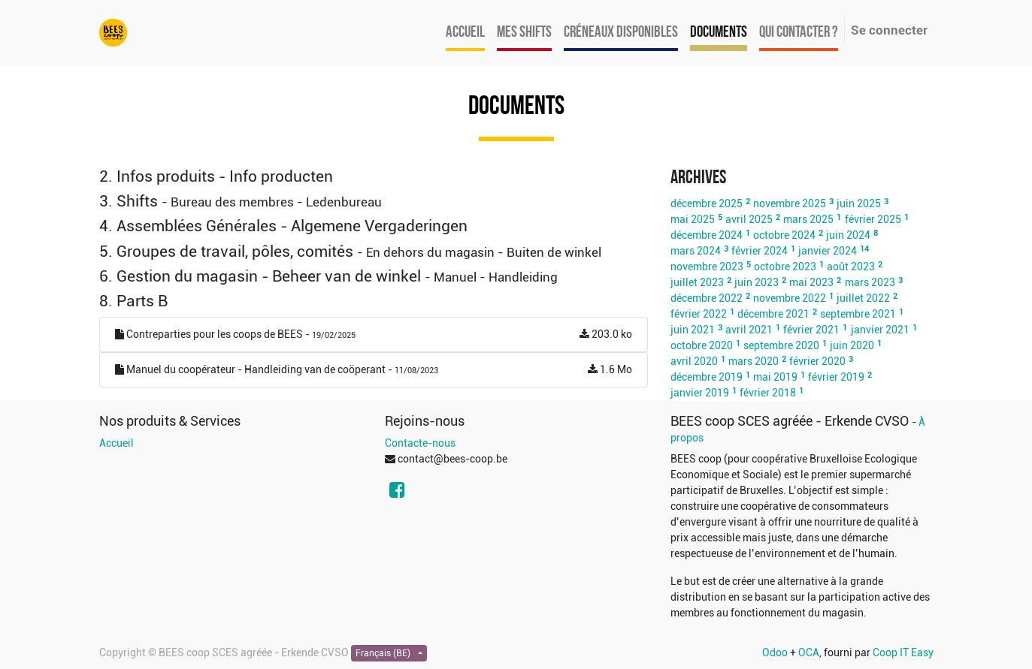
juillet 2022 (863, 298)
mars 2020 (753, 361)
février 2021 (811, 330)
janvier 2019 (699, 393)
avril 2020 (694, 361)
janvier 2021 (880, 330)
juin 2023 (756, 282)
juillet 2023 (697, 282)
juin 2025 (859, 203)
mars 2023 (870, 282)
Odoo (775, 652)
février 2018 (768, 393)
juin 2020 (852, 345)
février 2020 (817, 361)
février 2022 (698, 314)
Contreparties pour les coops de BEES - (373, 334)
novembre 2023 (706, 267)
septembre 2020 (781, 345)
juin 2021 (692, 330)
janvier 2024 (827, 251)
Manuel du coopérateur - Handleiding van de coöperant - (373, 370)
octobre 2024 (784, 235)
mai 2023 (811, 282)
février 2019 (836, 377)
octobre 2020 (701, 345)
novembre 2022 (789, 298)
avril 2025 (749, 219)
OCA (808, 652)
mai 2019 (775, 377)
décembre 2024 (706, 235)
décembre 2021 (773, 314)
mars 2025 (808, 219)
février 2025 (873, 219)
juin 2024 (848, 235)
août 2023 (851, 267)
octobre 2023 (785, 267)
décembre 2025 (706, 203)
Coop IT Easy (903, 652)
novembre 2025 (789, 203)
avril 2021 (749, 330)
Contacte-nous (420, 443)
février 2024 (759, 251)
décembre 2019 (706, 377)
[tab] (373, 176)
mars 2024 (695, 251)
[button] (373, 176)
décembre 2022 (706, 298)
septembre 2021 (858, 314)
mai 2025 (692, 219)
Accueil (116, 443)
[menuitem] (465, 33)
